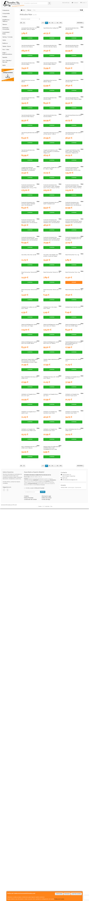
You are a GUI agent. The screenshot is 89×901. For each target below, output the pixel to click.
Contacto (75, 2)
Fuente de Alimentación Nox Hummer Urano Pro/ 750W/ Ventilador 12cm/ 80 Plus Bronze (29, 410)
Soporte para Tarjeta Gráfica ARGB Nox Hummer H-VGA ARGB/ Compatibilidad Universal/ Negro (29, 675)
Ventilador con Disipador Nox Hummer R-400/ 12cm (50, 806)
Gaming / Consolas (7, 37)
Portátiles (4, 16)
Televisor (4, 24)
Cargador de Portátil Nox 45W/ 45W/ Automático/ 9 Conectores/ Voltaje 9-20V (51, 277)
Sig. (61, 22)
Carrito (83, 2)
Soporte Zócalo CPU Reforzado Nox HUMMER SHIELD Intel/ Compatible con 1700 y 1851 (51, 841)
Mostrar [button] (80, 22)
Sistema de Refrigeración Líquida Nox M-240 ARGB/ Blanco (29, 641)
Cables (4, 40)
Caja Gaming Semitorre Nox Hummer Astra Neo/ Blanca (50, 77)
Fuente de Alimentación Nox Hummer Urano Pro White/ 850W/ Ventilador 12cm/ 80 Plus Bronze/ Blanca (51, 443)
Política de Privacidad (40, 877)
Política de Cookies (59, 899)
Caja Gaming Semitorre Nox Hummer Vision (28, 177)
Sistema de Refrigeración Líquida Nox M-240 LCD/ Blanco (51, 641)
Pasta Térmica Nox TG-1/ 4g (72, 474)
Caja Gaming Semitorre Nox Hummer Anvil (72, 44)
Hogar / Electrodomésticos (7, 53)
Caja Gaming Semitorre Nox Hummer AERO (50, 177)
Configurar (59, 893)
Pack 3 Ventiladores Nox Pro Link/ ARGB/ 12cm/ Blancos (29, 840)
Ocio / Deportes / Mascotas (7, 61)
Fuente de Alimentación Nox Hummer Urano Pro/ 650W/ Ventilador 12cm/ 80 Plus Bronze (73, 376)
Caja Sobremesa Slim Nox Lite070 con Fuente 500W (73, 243)
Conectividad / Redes (6, 33)
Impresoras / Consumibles (5, 28)
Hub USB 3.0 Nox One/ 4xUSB (28, 474)
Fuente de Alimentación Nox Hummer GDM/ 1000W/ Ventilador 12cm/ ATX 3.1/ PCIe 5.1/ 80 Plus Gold (72, 311)
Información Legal (46, 888)
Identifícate (65, 2)
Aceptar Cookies (76, 893)
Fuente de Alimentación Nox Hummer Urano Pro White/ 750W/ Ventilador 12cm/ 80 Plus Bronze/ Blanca (29, 443)
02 (49, 22)
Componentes (6, 13)
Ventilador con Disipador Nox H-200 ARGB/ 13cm (72, 707)
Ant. (43, 22)
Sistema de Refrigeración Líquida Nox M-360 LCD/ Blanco (51, 607)
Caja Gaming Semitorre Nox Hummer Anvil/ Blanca (28, 77)
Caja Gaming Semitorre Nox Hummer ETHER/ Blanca (28, 210)
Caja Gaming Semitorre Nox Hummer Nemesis (72, 110)
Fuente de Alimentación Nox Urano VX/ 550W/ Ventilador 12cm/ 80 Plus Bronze (73, 443)
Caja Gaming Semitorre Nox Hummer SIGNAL (50, 210)
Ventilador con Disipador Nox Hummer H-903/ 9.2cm (72, 740)
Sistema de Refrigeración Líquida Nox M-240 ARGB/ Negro (73, 607)
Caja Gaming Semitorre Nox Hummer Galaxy (28, 110)
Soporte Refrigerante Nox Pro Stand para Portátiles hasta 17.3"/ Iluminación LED (73, 642)
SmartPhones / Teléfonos (6, 20)
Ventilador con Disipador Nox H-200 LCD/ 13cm (28, 740)
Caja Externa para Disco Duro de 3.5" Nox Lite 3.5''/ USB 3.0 (51, 243)
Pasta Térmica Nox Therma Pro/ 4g (73, 540)
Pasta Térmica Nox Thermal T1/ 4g (51, 507)
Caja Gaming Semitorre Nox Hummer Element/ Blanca (72, 77)
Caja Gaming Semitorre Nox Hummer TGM (72, 144)
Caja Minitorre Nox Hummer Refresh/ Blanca (50, 144)
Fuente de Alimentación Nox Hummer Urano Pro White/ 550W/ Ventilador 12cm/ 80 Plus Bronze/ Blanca (51, 410)
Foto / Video (5, 49)
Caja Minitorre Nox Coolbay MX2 (50, 43)
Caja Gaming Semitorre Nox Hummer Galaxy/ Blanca (50, 110)
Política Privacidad (28, 890)
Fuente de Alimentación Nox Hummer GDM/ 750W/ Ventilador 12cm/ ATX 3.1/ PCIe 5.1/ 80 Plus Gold (51, 344)
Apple (4, 65)
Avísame (74, 517)
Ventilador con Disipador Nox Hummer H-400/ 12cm (50, 773)
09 (57, 22)
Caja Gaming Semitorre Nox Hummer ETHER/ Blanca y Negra (73, 177)
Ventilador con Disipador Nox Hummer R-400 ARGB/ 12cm (28, 806)
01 (46, 22)
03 (52, 22)
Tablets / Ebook (6, 46)
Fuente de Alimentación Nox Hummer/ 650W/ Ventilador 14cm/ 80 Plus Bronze (28, 376)
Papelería (4, 57)
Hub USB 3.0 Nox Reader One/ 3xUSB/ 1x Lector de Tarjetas (50, 475)
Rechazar (67, 893)
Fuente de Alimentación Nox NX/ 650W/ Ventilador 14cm (51, 375)
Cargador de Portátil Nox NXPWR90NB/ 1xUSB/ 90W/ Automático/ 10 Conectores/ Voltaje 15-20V (28, 311)
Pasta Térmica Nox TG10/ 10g (72, 507)
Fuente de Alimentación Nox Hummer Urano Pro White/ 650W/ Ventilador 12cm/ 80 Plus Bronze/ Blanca (73, 410)
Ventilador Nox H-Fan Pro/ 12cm (73, 574)
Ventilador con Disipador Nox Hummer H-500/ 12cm (72, 773)
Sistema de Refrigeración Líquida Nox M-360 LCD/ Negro (29, 607)
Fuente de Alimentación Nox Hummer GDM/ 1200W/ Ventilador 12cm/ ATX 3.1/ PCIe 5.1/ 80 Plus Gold (28, 344)
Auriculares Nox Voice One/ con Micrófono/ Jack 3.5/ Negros (29, 44)
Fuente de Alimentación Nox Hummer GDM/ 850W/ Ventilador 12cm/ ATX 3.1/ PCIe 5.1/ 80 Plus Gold (73, 344)
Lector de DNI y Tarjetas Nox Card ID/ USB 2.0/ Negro (51, 309)
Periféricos (5, 43)
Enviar (42, 884)
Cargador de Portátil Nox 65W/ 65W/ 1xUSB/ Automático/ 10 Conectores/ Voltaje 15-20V (72, 277)
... (54, 22)
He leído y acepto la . (35, 880)
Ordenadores (5, 10)
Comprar (29, 53)
